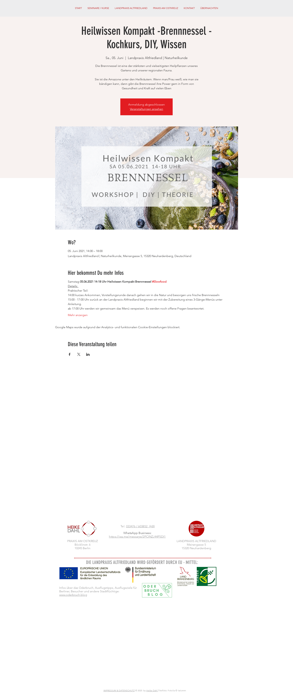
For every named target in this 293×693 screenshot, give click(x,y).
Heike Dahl (152, 690)
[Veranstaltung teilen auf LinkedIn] (88, 354)
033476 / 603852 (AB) (140, 526)
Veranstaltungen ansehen (146, 109)
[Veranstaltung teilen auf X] (79, 354)
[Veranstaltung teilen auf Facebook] (69, 354)
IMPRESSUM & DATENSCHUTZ (119, 690)
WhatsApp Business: (137, 533)
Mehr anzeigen (78, 315)
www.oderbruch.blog (73, 595)
